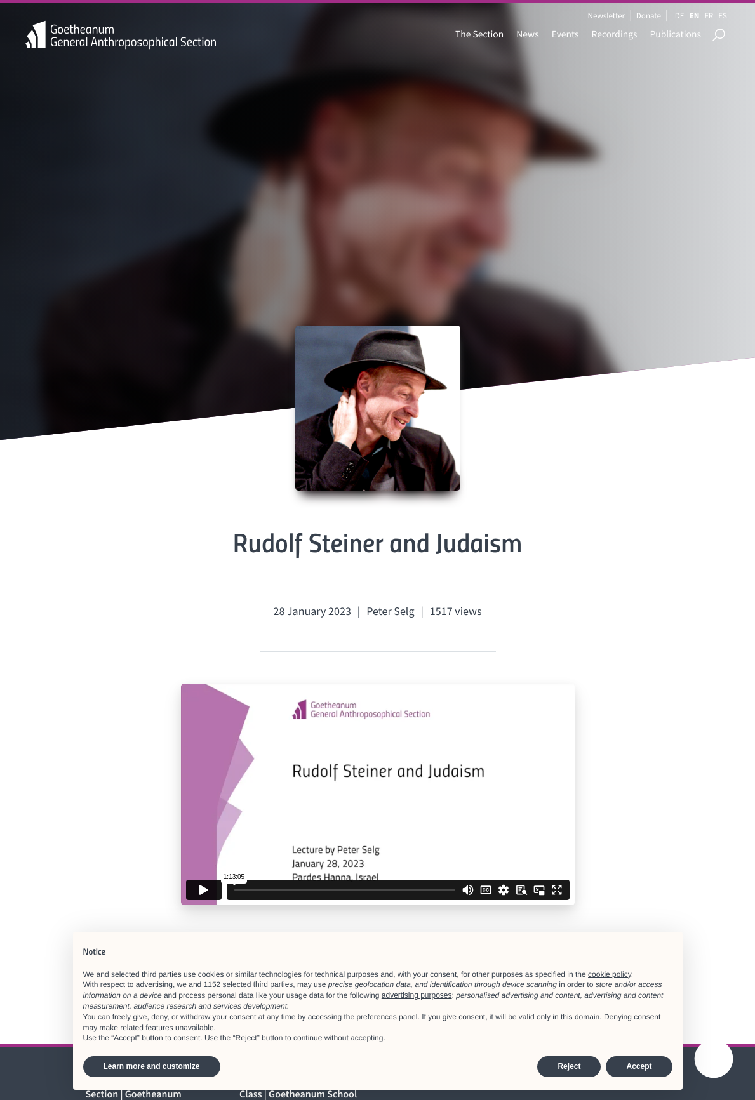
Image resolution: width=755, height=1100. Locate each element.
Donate (648, 15)
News (527, 35)
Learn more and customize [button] (152, 1066)
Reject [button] (569, 1066)
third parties (273, 984)
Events (565, 35)
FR (708, 15)
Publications (675, 35)
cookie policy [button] (609, 974)
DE (680, 15)
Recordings (615, 35)
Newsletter (606, 15)
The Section (479, 35)
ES (722, 15)
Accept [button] (638, 1066)
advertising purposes (417, 995)
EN (695, 15)
